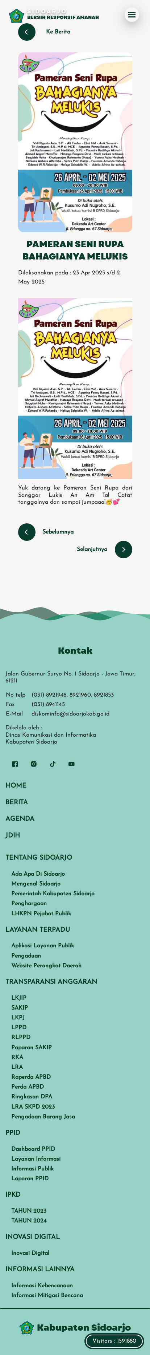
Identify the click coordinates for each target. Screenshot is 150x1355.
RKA (17, 1058)
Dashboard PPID (33, 1149)
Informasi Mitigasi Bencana (47, 1296)
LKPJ (18, 1018)
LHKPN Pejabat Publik (41, 914)
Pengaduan (26, 956)
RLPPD (20, 1038)
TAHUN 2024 (29, 1221)
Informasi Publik (32, 1169)
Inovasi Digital (30, 1253)
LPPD (18, 1028)
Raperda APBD (31, 1077)
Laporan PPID (30, 1179)
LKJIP (18, 998)
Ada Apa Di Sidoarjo (38, 874)
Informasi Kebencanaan (42, 1286)
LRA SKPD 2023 (33, 1107)
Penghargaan (29, 904)
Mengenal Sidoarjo (36, 884)
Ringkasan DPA (31, 1097)
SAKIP (19, 1008)
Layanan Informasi (36, 1159)
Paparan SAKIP (31, 1048)
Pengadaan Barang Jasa (43, 1117)
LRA (17, 1067)
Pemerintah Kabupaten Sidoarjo (53, 894)
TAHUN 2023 (28, 1211)
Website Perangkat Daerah (46, 966)
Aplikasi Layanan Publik (42, 946)
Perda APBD (27, 1087)
